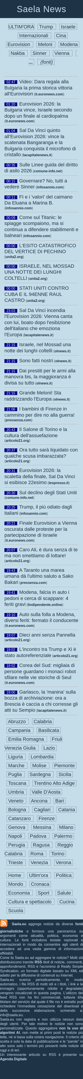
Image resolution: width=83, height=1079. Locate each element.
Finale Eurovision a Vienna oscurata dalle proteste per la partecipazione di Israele (40, 529)
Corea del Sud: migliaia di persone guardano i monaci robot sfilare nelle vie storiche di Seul (40, 671)
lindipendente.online (45, 605)
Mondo (16, 884)
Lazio (49, 748)
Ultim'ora (39, 875)
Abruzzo (18, 721)
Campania (20, 730)
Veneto (16, 801)
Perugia (17, 845)
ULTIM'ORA (21, 27)
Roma (37, 853)
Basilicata (48, 730)
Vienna (62, 53)
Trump (47, 27)
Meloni (46, 44)
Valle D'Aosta (46, 792)
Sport (44, 893)
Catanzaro (20, 818)
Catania (66, 809)
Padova (39, 836)
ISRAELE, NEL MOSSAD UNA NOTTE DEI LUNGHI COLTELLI (39, 272)
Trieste (16, 862)
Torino (58, 853)
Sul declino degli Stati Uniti (48, 492)
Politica (63, 875)
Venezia (40, 862)
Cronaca (40, 884)
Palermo (63, 836)
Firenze (46, 818)
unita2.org (14, 257)
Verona (63, 862)
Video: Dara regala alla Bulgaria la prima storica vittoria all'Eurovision (38, 88)
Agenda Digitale (13, 1059)
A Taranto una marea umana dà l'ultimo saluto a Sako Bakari (38, 576)
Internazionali (34, 35)
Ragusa (41, 845)
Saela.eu (19, 924)
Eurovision (19, 44)
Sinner (40, 53)
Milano (66, 827)
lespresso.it (59, 483)
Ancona (40, 801)
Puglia (16, 774)
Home (15, 875)
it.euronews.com (49, 94)
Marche (17, 765)
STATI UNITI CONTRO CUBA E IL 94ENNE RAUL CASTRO (36, 294)
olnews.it (61, 351)
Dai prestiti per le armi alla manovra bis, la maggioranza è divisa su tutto (39, 377)
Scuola (16, 910)
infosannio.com (50, 187)
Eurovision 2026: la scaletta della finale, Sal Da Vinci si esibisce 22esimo (39, 476)
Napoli (16, 836)
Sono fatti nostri (36, 360)
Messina (43, 827)
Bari (59, 801)
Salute (64, 893)
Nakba (18, 53)
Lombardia (42, 757)
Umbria (17, 792)
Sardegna (41, 774)
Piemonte (64, 765)
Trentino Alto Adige (54, 783)
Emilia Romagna (27, 739)
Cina (61, 35)
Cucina (67, 901)
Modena (69, 44)
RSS (38, 962)
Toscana (18, 783)
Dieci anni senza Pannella (47, 635)
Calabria (42, 721)
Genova (17, 827)
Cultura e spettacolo (30, 901)
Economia (20, 893)
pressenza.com (18, 420)
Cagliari (43, 809)
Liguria (16, 757)
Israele (68, 27)
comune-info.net (47, 171)
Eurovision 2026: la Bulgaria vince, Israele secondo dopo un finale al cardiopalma (38, 110)
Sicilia (65, 774)
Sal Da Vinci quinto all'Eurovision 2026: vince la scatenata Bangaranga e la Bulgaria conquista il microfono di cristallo (40, 142)
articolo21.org (17, 440)
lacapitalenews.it (37, 155)
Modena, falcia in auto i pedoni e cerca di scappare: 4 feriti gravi (36, 598)
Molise (40, 765)
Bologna (18, 809)
